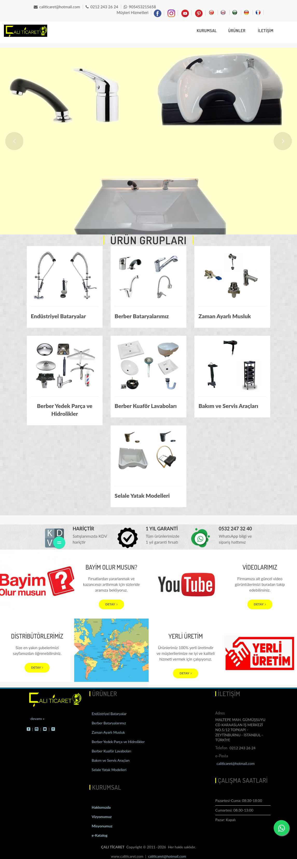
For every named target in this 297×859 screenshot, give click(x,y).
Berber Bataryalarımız (108, 723)
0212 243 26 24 (102, 6)
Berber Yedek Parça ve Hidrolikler (118, 741)
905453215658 (140, 6)
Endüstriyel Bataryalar (109, 713)
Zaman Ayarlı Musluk (108, 732)
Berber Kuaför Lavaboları (111, 751)
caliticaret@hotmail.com (57, 6)
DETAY (111, 604)
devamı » (38, 718)
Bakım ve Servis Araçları (110, 760)
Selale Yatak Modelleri (109, 769)
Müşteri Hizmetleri (132, 12)
